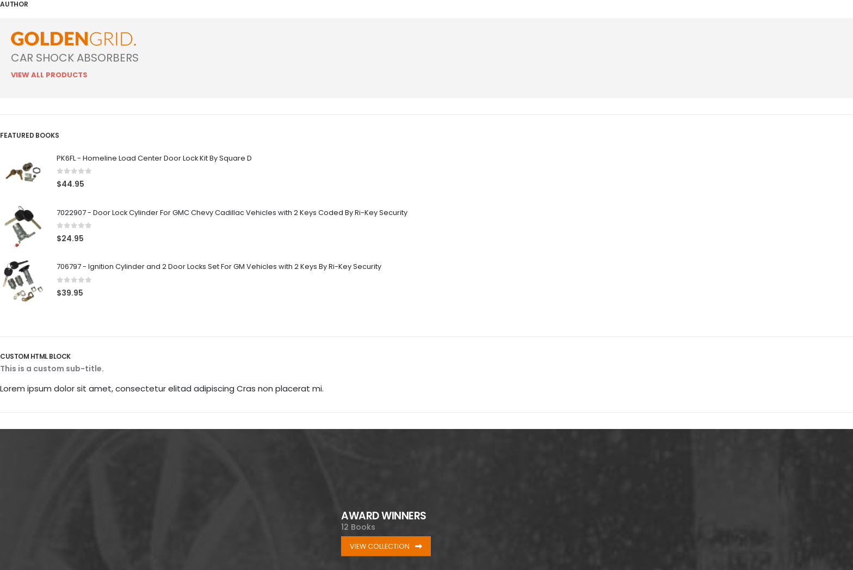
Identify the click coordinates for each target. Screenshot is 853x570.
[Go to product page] (23, 172)
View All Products (49, 75)
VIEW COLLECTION (386, 546)
